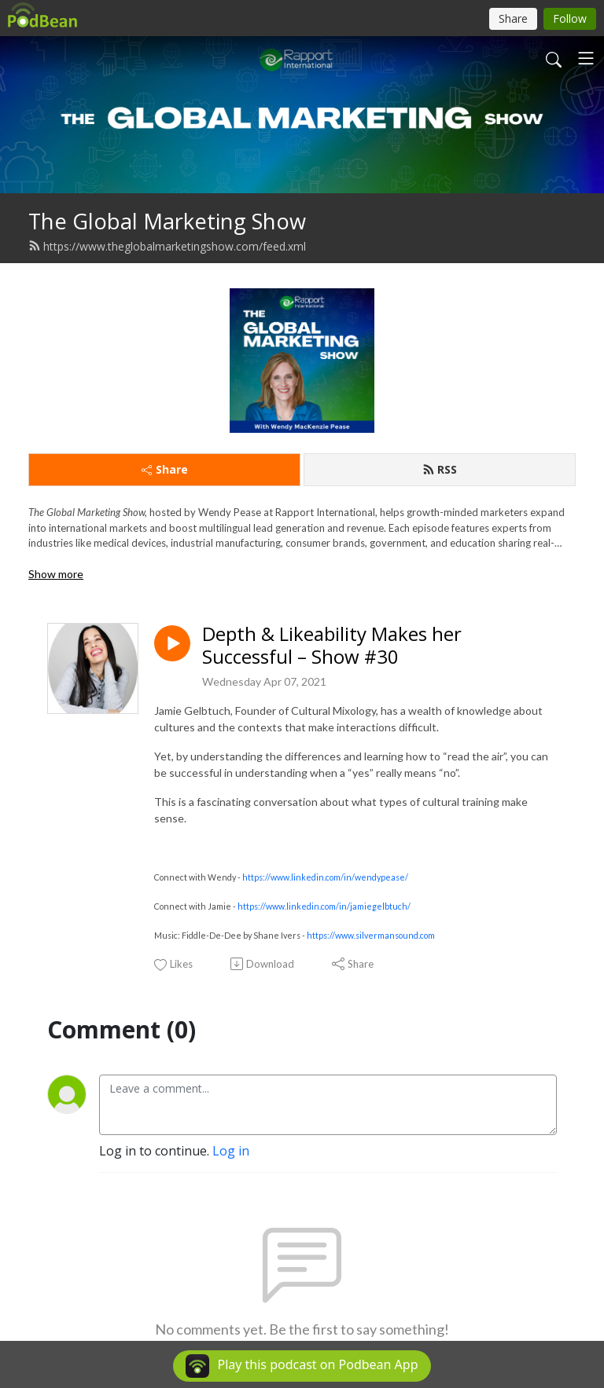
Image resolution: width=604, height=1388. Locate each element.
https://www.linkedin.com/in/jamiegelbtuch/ (324, 906)
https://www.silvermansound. (363, 935)
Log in (230, 1150)
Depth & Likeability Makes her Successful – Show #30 (332, 645)
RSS (439, 469)
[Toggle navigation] (586, 58)
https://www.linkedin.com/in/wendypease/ (325, 877)
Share (165, 469)
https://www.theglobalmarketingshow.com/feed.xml (167, 246)
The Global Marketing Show (167, 221)
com (427, 935)
